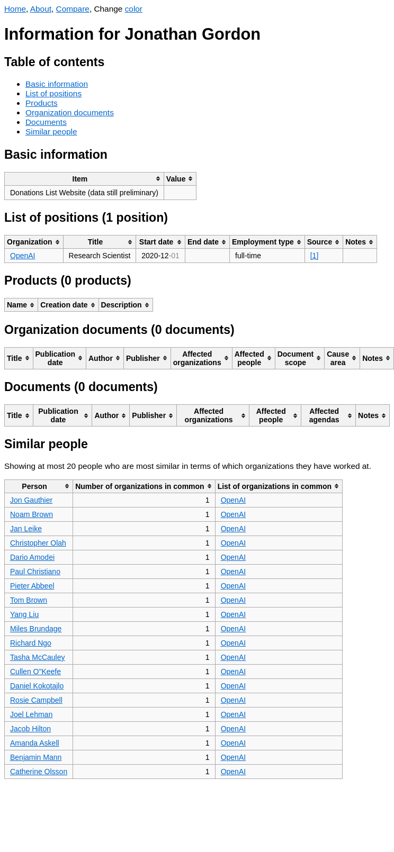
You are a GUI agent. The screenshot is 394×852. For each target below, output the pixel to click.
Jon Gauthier (31, 500)
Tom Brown (28, 600)
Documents (46, 121)
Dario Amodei (32, 557)
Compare (72, 8)
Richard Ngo (30, 643)
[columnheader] (84, 178)
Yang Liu (24, 614)
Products (41, 102)
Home (15, 8)
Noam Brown (31, 514)
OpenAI (22, 255)
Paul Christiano (35, 571)
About (40, 8)
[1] (314, 255)
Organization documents (69, 112)
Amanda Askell (34, 743)
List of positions (53, 93)
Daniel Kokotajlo (37, 686)
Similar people (51, 131)
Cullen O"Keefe (35, 671)
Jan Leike (26, 528)
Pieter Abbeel (32, 586)
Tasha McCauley (37, 657)
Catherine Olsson (38, 771)
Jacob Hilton (30, 728)
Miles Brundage (35, 628)
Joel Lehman (31, 714)
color (133, 8)
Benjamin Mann (35, 757)
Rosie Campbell (36, 700)
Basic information (56, 83)
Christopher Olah (38, 543)
